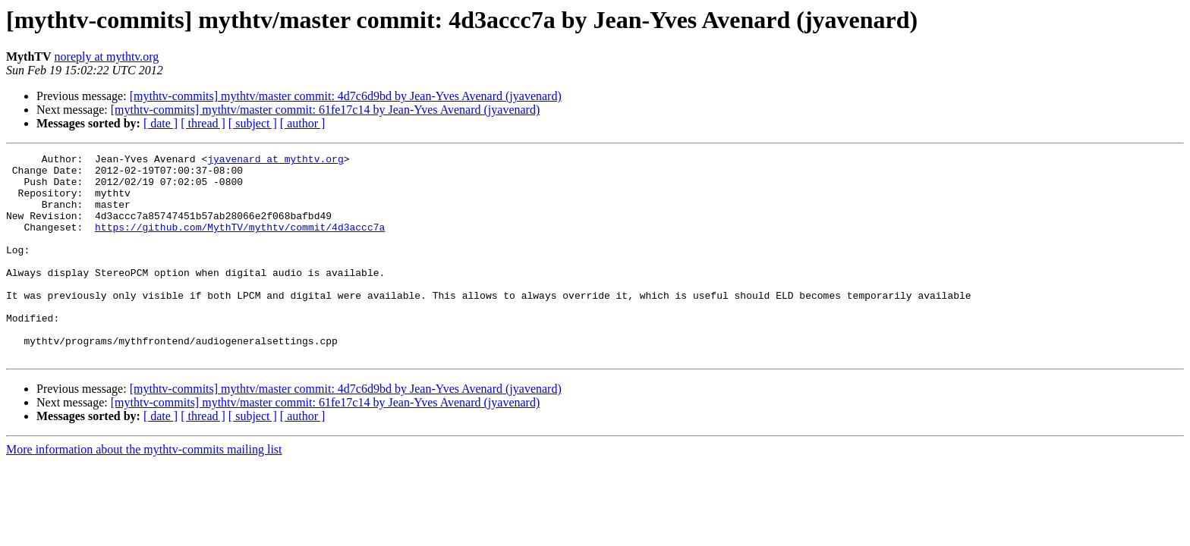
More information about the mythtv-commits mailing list (144, 490)
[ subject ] (252, 123)
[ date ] (160, 123)
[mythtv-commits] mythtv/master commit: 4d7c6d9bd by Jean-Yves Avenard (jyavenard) (346, 95)
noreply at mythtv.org (107, 56)
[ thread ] (203, 123)
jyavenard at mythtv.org (275, 161)
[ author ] (303, 123)
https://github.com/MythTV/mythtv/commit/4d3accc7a (240, 242)
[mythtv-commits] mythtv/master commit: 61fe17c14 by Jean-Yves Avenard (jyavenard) (325, 109)
